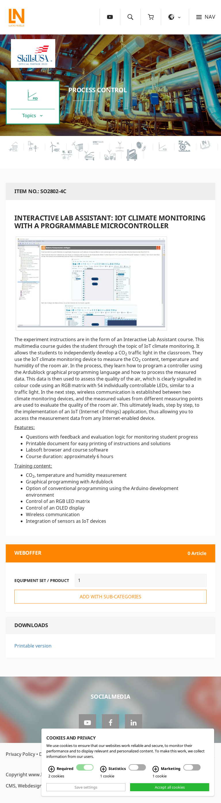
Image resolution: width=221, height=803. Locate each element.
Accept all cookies (170, 787)
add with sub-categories (110, 596)
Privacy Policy (20, 754)
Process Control (97, 89)
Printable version (33, 646)
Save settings (86, 787)
